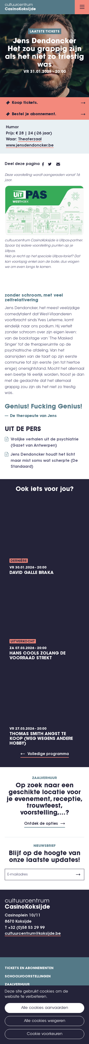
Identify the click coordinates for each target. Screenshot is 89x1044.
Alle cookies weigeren (44, 1021)
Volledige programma (48, 754)
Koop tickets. (25, 103)
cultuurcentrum (20, 7)
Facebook (45, 164)
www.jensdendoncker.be (30, 145)
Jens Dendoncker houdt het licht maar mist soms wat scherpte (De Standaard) (44, 461)
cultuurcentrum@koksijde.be (33, 934)
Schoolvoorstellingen (28, 976)
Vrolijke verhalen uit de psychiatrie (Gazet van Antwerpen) (45, 443)
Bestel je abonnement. (34, 114)
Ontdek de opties (41, 824)
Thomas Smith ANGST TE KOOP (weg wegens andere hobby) (41, 739)
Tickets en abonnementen (29, 968)
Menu (82, 7)
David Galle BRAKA (31, 573)
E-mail (61, 164)
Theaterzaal (30, 139)
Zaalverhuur (17, 984)
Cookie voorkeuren (44, 1034)
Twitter (52, 164)
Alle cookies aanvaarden (44, 1008)
